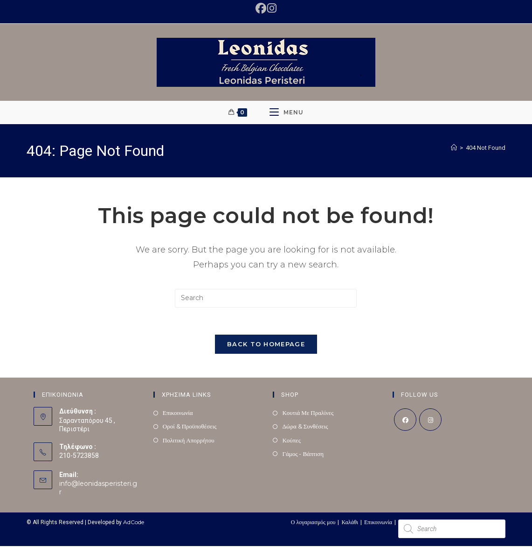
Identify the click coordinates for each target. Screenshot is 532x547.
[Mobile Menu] (286, 112)
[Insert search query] (266, 298)
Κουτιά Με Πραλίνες (307, 414)
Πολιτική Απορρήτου (188, 441)
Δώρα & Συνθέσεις (305, 427)
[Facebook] (405, 421)
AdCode (133, 522)
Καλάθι (349, 522)
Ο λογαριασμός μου (313, 522)
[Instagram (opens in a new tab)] (271, 8)
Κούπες (291, 441)
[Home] (454, 147)
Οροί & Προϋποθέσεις (190, 427)
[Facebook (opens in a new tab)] (261, 8)
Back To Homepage (266, 345)
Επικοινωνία (178, 414)
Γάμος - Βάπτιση (303, 455)
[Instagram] (430, 421)
